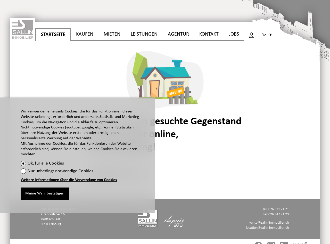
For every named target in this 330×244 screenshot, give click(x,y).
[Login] (251, 35)
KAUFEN (84, 34)
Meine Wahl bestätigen (44, 193)
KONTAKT (209, 34)
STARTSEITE (53, 34)
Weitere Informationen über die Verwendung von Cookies (69, 180)
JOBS (234, 34)
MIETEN (112, 34)
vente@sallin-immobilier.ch (269, 222)
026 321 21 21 (278, 209)
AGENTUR (178, 34)
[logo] (22, 28)
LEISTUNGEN (144, 34)
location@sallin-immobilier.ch (267, 228)
